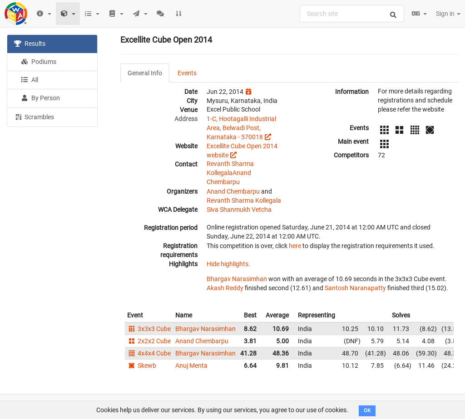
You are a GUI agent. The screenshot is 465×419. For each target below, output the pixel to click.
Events (187, 73)
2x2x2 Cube (149, 341)
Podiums (38, 61)
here (295, 245)
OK (367, 411)
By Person (40, 98)
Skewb (141, 365)
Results (29, 43)
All (29, 79)
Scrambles (34, 116)
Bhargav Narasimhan (237, 279)
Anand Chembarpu (233, 191)
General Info (145, 73)
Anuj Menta (191, 365)
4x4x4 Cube (149, 353)
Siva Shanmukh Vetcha (239, 209)
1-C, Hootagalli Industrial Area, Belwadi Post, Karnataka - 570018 (241, 128)
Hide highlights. (228, 264)
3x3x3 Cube (149, 328)
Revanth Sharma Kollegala (244, 200)
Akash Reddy (225, 288)
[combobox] (352, 13)
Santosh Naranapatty (355, 288)
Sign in (448, 13)
